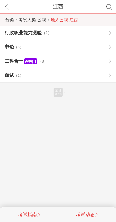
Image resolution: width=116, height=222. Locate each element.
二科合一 (26, 61)
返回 (7, 7)
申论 (14, 46)
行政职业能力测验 (28, 32)
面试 (14, 75)
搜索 (109, 7)
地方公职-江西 (64, 19)
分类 (9, 19)
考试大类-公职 (32, 19)
